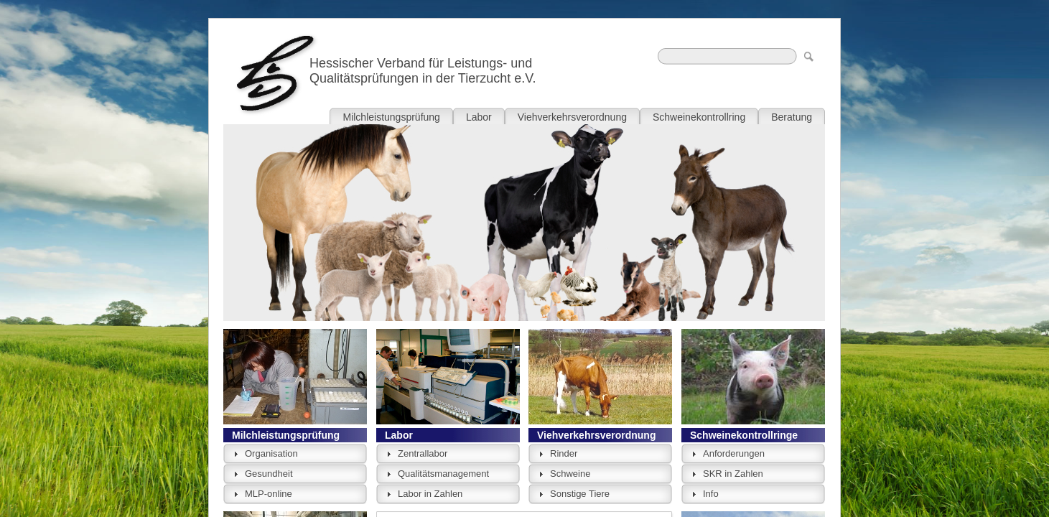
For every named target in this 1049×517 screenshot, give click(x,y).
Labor (399, 435)
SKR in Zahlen (733, 473)
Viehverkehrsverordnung (596, 435)
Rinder (563, 453)
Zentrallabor (422, 453)
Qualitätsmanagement (443, 473)
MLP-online (268, 493)
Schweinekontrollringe (744, 435)
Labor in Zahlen (430, 493)
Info (711, 493)
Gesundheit (269, 473)
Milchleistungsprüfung (286, 435)
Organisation (271, 453)
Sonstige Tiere (580, 493)
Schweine (570, 473)
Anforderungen (734, 453)
